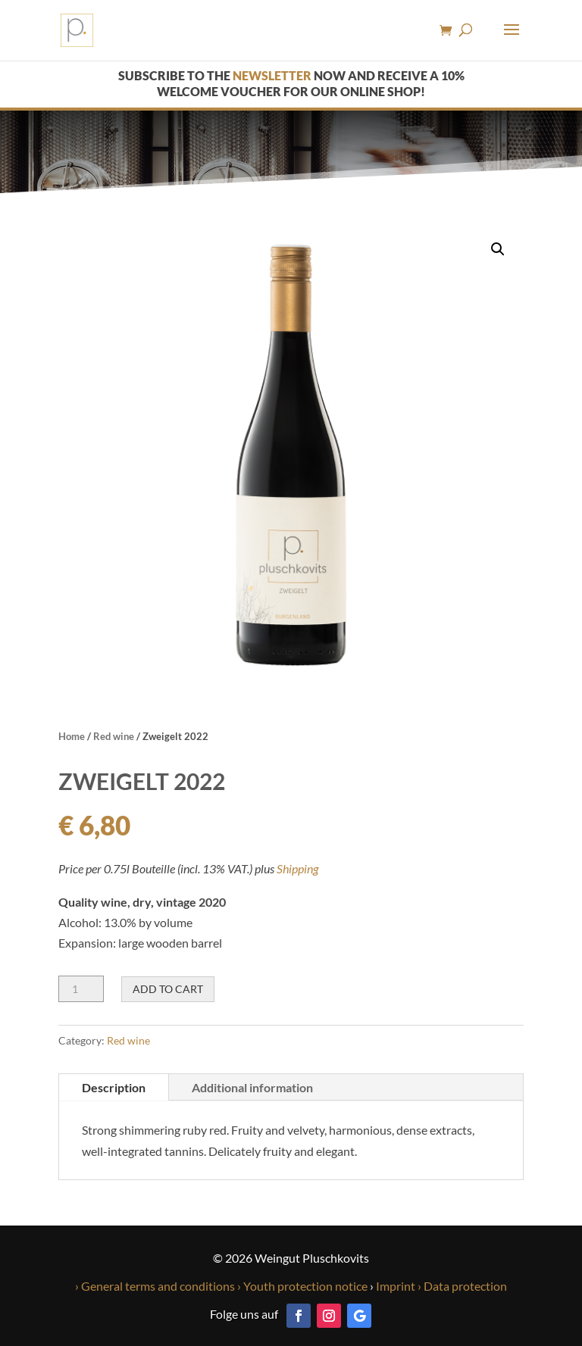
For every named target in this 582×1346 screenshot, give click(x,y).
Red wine (113, 736)
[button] (498, 249)
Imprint (394, 1286)
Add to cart (168, 988)
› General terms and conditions (155, 1286)
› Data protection (462, 1286)
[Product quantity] (81, 989)
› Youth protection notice (302, 1286)
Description (114, 1087)
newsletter (272, 75)
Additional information (252, 1087)
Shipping (297, 868)
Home (71, 736)
